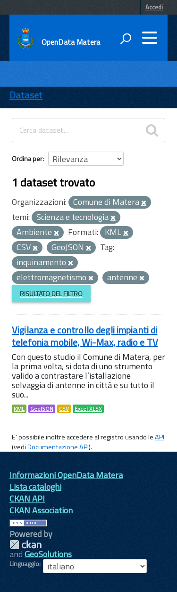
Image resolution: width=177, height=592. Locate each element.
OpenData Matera (71, 42)
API (159, 437)
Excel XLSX (88, 409)
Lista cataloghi (35, 486)
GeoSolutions (48, 554)
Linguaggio (24, 563)
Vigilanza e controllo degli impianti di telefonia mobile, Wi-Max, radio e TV (85, 336)
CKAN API (27, 498)
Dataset (25, 95)
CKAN (25, 545)
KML (19, 409)
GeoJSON (41, 409)
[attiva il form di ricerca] (125, 38)
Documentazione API (58, 447)
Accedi (154, 7)
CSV (64, 409)
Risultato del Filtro (51, 294)
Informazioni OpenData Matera (66, 475)
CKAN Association (41, 510)
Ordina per (27, 158)
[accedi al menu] (149, 37)
